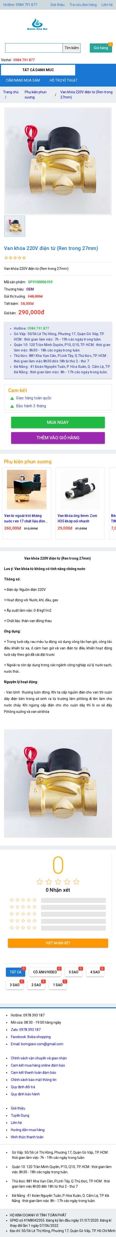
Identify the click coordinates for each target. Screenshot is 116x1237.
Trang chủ (11, 95)
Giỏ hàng (101, 48)
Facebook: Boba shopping (31, 1037)
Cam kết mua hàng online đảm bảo (38, 1065)
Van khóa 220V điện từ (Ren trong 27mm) (86, 94)
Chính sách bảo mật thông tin (33, 1080)
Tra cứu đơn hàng (83, 5)
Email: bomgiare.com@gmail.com (37, 1044)
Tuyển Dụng (20, 1115)
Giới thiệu (57, 5)
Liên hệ (107, 5)
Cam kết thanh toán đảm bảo (33, 1073)
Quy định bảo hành (25, 1094)
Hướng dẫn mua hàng (28, 1130)
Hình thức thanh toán (27, 1137)
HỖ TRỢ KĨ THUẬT (64, 80)
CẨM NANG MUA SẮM (23, 80)
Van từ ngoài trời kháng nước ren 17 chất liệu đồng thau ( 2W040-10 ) (25, 519)
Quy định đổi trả (23, 1087)
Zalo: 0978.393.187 (26, 1030)
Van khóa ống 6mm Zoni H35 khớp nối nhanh (77, 518)
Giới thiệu (18, 1108)
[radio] (39, 881)
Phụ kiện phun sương (35, 94)
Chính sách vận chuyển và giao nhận (39, 1058)
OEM (30, 289)
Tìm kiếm (72, 48)
